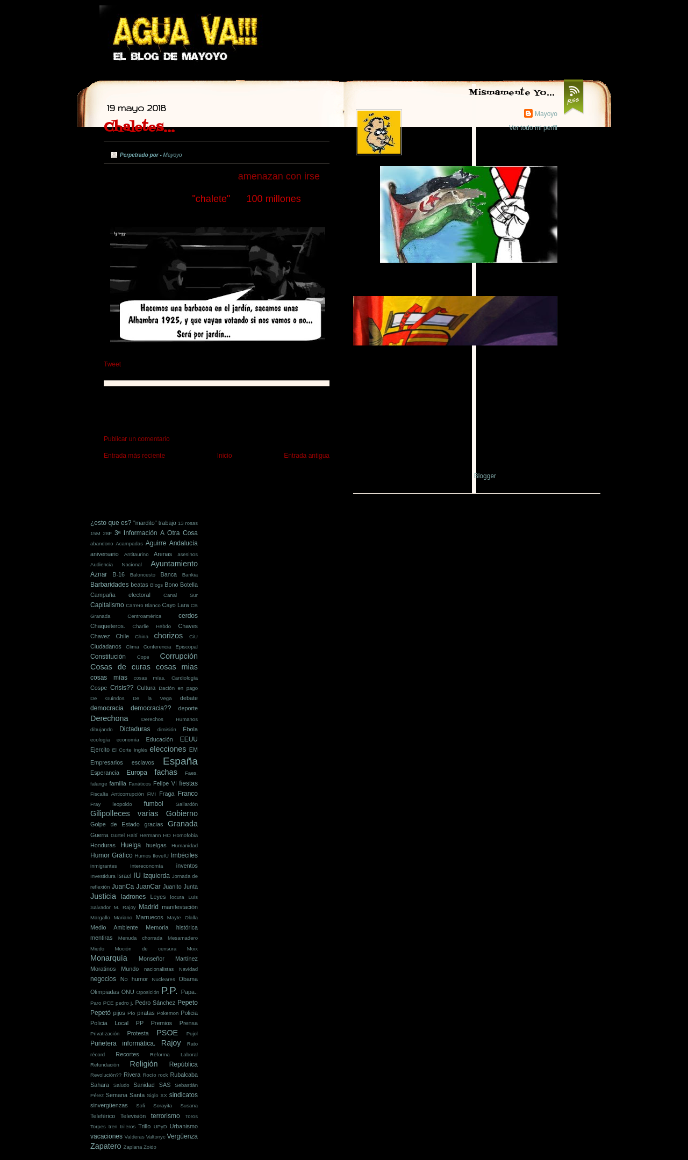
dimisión (166, 729)
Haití (132, 835)
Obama (188, 979)
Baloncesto (142, 575)
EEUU (189, 739)
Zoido (150, 1147)
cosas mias (177, 666)
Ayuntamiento (174, 563)
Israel (124, 876)
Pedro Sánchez (155, 1002)
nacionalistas (159, 969)
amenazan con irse (279, 176)
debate (189, 698)
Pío (131, 1013)
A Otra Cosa (179, 533)
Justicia (103, 896)
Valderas (135, 1137)
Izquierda (157, 876)
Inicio (224, 455)
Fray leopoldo (111, 804)
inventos (187, 865)
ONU (127, 992)
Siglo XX (157, 1095)
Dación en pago (178, 688)
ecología (100, 740)
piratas (145, 1013)
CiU (193, 636)
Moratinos (103, 969)
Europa (136, 772)
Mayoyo (546, 114)
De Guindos (107, 698)
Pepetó (100, 1013)
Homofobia (185, 835)
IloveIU (161, 856)
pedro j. (124, 1003)
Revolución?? (105, 1075)
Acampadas (129, 543)
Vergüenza (182, 1136)
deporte (188, 708)
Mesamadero (183, 938)
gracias (154, 824)
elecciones (167, 749)
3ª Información (135, 533)
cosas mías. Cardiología (166, 678)
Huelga (130, 845)
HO (166, 835)
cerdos (188, 615)
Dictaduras (134, 729)
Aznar (98, 574)
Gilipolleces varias (124, 813)
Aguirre (156, 543)
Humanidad (184, 845)
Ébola (190, 729)
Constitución (108, 656)
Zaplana (133, 1147)
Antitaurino (136, 554)
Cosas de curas (120, 666)
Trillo (144, 1126)
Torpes (98, 1126)
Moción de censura (146, 949)
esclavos (143, 762)
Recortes (127, 1054)
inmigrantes (103, 866)
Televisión (133, 1116)
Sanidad (144, 1085)
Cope (143, 657)
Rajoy (171, 1043)
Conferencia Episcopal (171, 647)
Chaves (188, 626)
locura (177, 897)
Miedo (97, 949)
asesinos (187, 554)
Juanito (172, 886)
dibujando (101, 729)
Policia (189, 1013)
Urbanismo (184, 1126)
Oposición (147, 992)
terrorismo (165, 1116)
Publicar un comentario (137, 439)
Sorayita (162, 1105)
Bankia (190, 575)
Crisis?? (121, 687)
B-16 (118, 574)
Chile (122, 636)
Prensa (189, 1023)
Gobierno (182, 813)
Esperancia (104, 772)
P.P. (169, 990)
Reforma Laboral (174, 1054)
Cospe (98, 688)
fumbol (153, 804)
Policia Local (109, 1023)
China (141, 636)
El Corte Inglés (129, 750)
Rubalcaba (184, 1074)
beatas (139, 584)
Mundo (130, 969)
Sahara (99, 1085)
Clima (132, 647)
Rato (192, 1044)
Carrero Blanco (143, 605)
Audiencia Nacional (116, 564)
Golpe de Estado (115, 824)
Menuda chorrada (140, 938)
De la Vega (152, 698)
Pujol (192, 1033)
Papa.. (189, 992)
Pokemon (168, 1013)
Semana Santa (125, 1095)
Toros (191, 1116)
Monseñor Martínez (168, 958)
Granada (183, 823)
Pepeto (187, 1002)
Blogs (156, 585)
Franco (188, 793)
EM (193, 749)
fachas (165, 772)
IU (137, 875)
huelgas (156, 845)
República (183, 1064)
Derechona (109, 718)
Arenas (163, 554)
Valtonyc (156, 1137)
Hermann (150, 835)
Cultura (146, 688)
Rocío (149, 1075)
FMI (151, 794)
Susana (189, 1105)
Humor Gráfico (111, 855)
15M (95, 533)
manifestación (180, 907)
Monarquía (108, 958)
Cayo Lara (175, 605)
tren (113, 1126)
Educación (159, 739)
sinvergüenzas (109, 1105)
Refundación (104, 1065)
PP (140, 1023)
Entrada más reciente (134, 455)
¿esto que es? (110, 523)
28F (107, 533)
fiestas (188, 783)
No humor (134, 979)
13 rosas (188, 523)
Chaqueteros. (107, 626)
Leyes (158, 897)
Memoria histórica (172, 927)
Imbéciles (184, 855)
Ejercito (100, 749)
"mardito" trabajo (154, 523)
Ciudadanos (105, 646)
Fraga (166, 793)
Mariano (122, 917)
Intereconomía (146, 866)
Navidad (188, 969)
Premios (162, 1023)
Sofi (140, 1105)
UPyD (160, 1126)
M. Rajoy (125, 907)
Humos (143, 856)
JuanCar (148, 886)
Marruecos (149, 917)
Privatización (104, 1033)
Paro (95, 1003)
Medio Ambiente (114, 927)
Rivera (132, 1074)
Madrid (149, 907)
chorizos (168, 635)
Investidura (103, 876)
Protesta (138, 1033)
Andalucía (183, 543)
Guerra (99, 835)
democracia (107, 708)
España (180, 761)
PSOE (167, 1032)
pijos (119, 1013)
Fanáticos (139, 784)
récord (97, 1054)
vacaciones (106, 1136)
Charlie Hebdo (151, 626)
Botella (189, 584)
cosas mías (108, 677)
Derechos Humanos (169, 719)
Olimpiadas (104, 992)
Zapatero (105, 1146)
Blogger (485, 476)
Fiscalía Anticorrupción (117, 794)
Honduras (103, 845)
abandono (101, 543)
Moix (192, 949)
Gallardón (186, 804)
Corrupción (179, 656)
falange (98, 784)
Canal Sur (180, 595)
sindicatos (183, 1095)
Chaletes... (139, 128)
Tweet (112, 364)
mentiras (101, 937)
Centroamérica (144, 616)
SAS (165, 1085)
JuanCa (123, 886)
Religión (144, 1064)
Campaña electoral (120, 595)
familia (118, 783)
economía (128, 740)
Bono (171, 584)
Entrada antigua (306, 455)
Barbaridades (109, 584)
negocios (103, 979)
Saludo (121, 1085)
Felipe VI (165, 783)
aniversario (104, 554)
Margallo (100, 917)
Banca (168, 574)
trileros (127, 1126)
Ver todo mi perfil (533, 128)
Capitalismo (107, 605)
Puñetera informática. (122, 1043)
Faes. (191, 773)
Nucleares (163, 979)
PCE (108, 1003)
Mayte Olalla (182, 917)
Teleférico (102, 1116)
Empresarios (106, 762)
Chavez (100, 636)
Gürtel (118, 835)
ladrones (133, 896)
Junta (191, 886)
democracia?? (151, 708)
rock (163, 1075)
